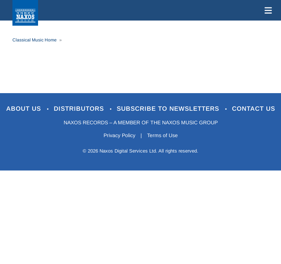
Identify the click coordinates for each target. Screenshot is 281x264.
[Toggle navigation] (267, 10)
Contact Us (253, 108)
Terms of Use (162, 135)
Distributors (80, 108)
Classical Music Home (34, 40)
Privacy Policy (119, 135)
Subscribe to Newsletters (169, 108)
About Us (24, 108)
